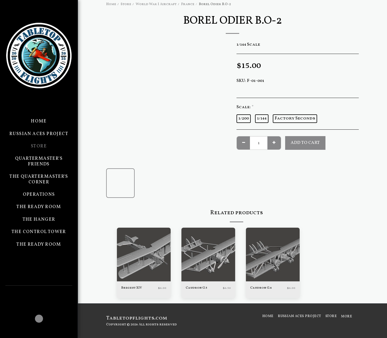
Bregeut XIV (132, 288)
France (187, 4)
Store (126, 4)
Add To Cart (305, 143)
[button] (38, 293)
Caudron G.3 (197, 288)
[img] (144, 254)
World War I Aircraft (156, 4)
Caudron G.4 (261, 288)
